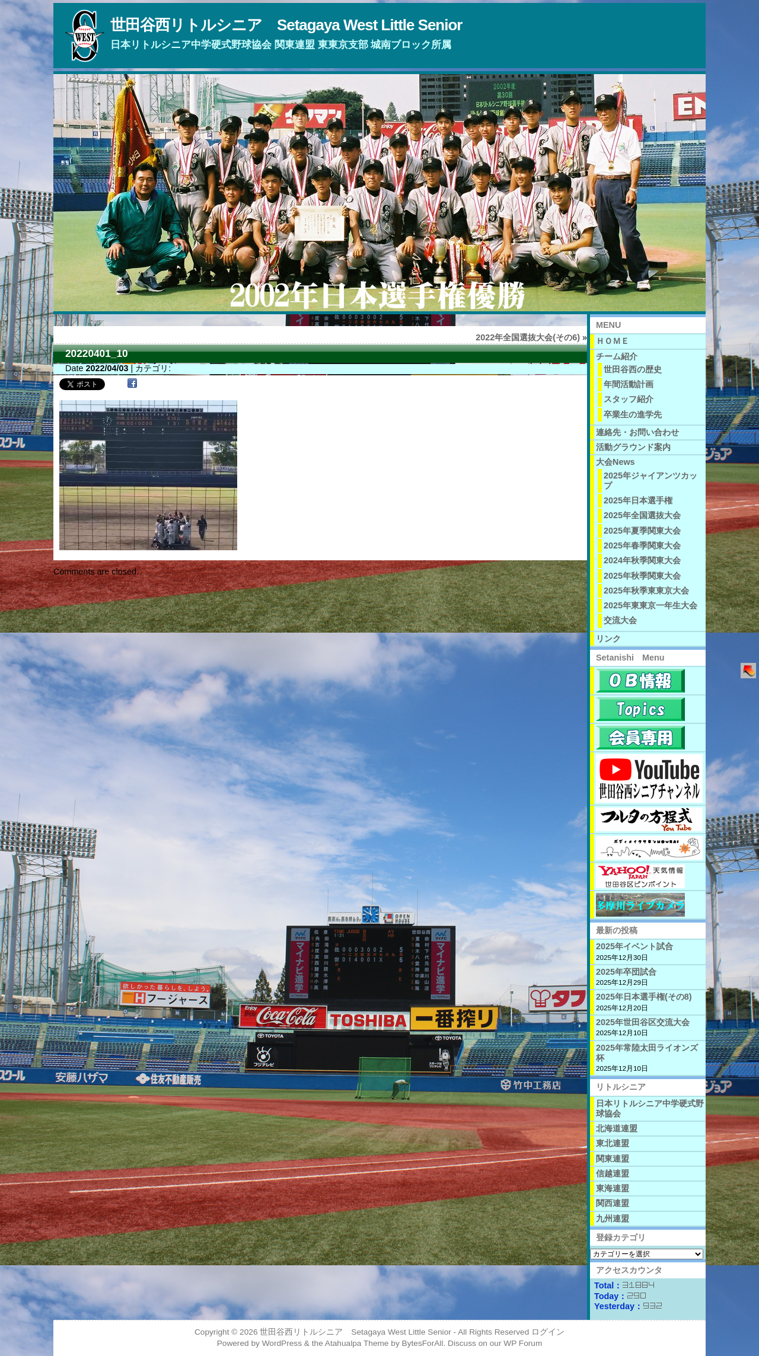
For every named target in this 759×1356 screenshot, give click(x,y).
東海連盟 (612, 1188)
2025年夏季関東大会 (642, 530)
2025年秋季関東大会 (642, 575)
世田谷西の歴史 (633, 369)
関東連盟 (612, 1158)
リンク (608, 638)
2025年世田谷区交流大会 (643, 1022)
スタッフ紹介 (628, 399)
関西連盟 (612, 1203)
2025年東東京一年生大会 (650, 605)
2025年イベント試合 (634, 946)
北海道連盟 (616, 1128)
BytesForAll (423, 1343)
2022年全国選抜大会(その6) (528, 337)
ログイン (548, 1332)
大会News (615, 462)
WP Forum (522, 1343)
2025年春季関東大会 (642, 545)
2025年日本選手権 (638, 500)
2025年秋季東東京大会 (646, 590)
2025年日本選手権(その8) (644, 996)
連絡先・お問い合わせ (637, 432)
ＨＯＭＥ (612, 341)
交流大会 (620, 620)
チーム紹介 (616, 356)
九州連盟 (612, 1218)
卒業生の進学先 (633, 414)
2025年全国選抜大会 (642, 515)
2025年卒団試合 (626, 972)
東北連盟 (612, 1143)
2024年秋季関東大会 (642, 560)
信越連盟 (612, 1173)
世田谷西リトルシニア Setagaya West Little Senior (286, 25)
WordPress (282, 1343)
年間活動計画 (628, 384)
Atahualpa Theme (357, 1343)
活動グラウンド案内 (633, 447)
